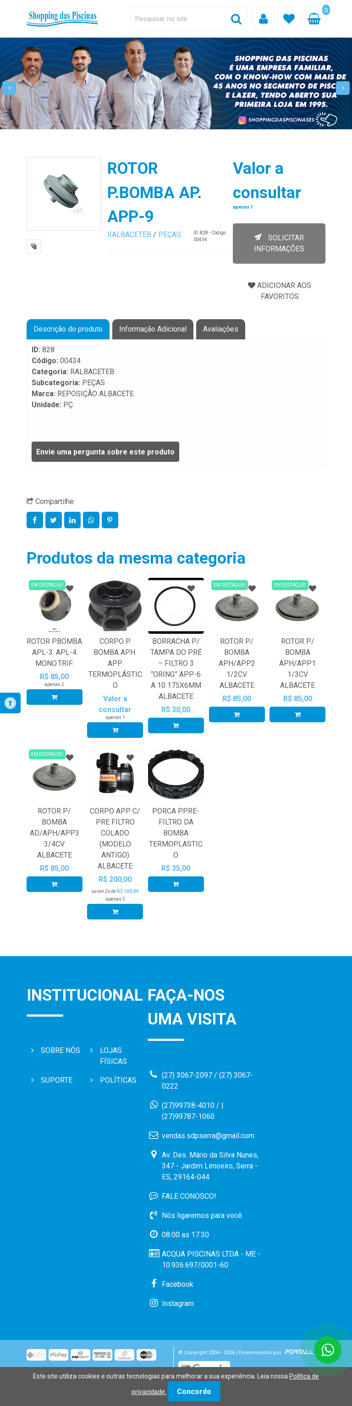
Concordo (194, 1391)
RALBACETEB (129, 234)
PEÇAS (169, 234)
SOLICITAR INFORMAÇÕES (279, 243)
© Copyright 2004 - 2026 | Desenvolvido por (246, 1353)
